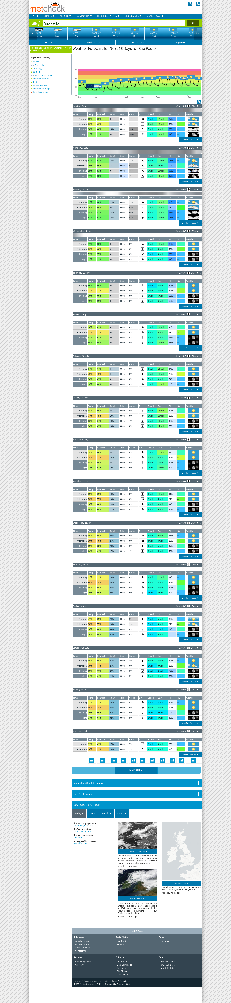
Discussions (40, 65)
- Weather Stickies (167, 961)
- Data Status (122, 974)
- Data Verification (124, 964)
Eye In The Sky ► (137, 898)
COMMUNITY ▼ (84, 15)
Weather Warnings (41, 88)
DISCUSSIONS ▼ (133, 15)
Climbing (37, 68)
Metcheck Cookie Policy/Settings (117, 981)
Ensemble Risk (40, 85)
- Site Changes (122, 971)
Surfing (36, 71)
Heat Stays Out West (84, 825)
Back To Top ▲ (137, 931)
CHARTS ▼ (49, 15)
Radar (36, 61)
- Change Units (123, 961)
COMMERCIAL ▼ (155, 15)
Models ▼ (107, 813)
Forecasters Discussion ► (137, 852)
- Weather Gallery (82, 944)
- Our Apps (164, 941)
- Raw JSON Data (167, 964)
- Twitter (120, 944)
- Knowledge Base (82, 961)
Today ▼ (79, 813)
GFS (35, 81)
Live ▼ (92, 813)
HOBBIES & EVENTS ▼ (108, 15)
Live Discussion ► (181, 883)
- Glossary (79, 964)
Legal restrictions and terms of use (87, 981)
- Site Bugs (121, 967)
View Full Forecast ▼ (190, 140)
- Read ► (78, 837)
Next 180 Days (136, 770)
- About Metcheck (82, 947)
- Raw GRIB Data (166, 967)
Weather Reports (41, 78)
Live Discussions (40, 92)
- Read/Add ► (80, 843)
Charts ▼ (122, 813)
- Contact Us (80, 950)
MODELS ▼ (65, 15)
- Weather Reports (82, 941)
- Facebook (121, 941)
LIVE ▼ (35, 15)
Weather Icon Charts (44, 75)
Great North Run (83, 831)
